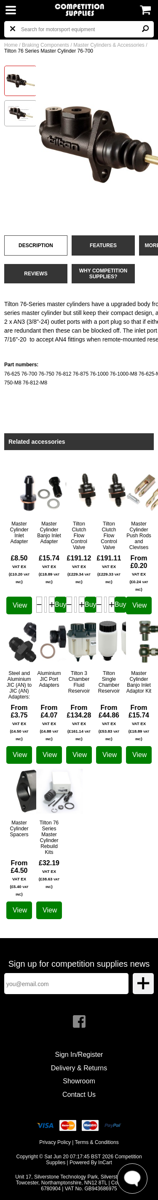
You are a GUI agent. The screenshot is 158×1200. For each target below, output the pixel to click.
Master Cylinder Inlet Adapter (19, 532)
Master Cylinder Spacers (19, 828)
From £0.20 (138, 573)
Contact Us (79, 1094)
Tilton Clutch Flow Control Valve (79, 535)
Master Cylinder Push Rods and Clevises (138, 535)
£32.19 (49, 874)
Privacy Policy (55, 1142)
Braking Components (45, 45)
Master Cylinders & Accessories (109, 45)
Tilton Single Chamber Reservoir (109, 682)
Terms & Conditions (97, 1142)
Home (11, 45)
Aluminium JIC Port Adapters (49, 679)
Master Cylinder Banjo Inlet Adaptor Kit (138, 682)
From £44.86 (109, 722)
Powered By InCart (91, 1162)
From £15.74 (139, 722)
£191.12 (79, 569)
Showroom (79, 1081)
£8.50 (19, 569)
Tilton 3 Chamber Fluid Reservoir (79, 682)
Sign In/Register (79, 1054)
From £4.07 (49, 722)
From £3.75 (19, 722)
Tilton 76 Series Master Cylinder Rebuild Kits (49, 837)
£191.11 (109, 569)
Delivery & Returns (79, 1068)
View (20, 605)
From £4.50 (19, 877)
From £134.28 (79, 722)
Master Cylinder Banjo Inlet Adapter (49, 532)
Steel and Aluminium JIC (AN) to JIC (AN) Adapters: (19, 685)
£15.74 (49, 569)
